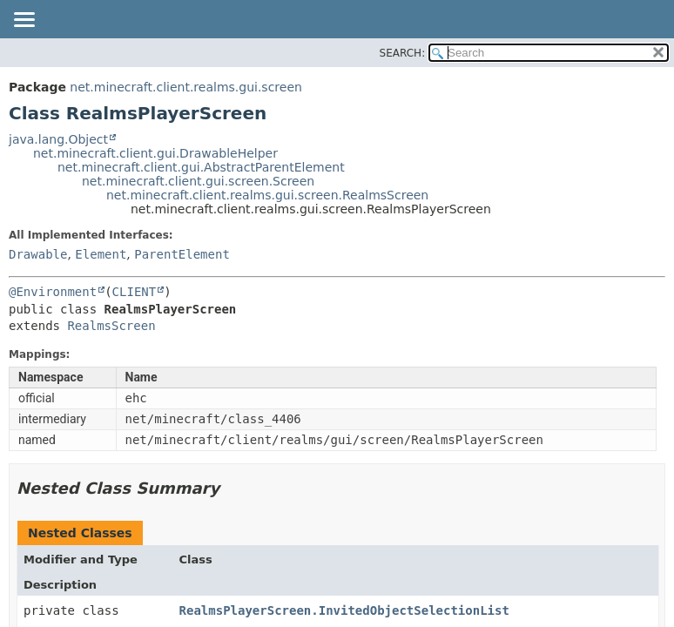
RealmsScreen (111, 326)
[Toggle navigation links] (23, 21)
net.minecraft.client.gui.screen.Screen (198, 181)
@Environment (53, 292)
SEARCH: (403, 53)
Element (100, 254)
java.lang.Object (58, 139)
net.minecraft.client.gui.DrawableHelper (155, 153)
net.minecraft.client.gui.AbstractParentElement (201, 167)
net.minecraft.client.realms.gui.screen (186, 87)
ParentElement (182, 254)
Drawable (38, 254)
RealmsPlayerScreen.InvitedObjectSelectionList (344, 610)
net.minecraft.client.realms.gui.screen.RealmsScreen (267, 195)
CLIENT (134, 292)
